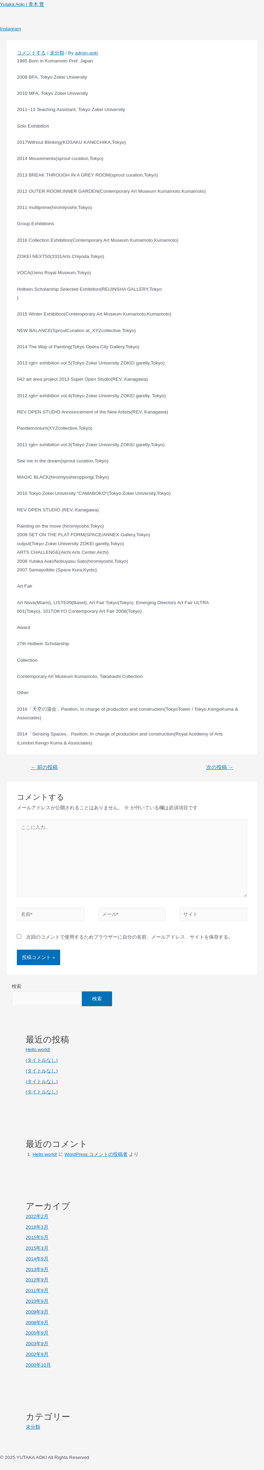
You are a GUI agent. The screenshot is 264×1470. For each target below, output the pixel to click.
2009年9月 (37, 1311)
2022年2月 (37, 1216)
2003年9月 (37, 1343)
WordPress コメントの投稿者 (96, 1154)
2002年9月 (37, 1354)
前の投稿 (44, 767)
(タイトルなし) (42, 1060)
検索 (16, 986)
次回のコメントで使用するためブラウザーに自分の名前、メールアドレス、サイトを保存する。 (129, 937)
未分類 (57, 53)
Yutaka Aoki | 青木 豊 (22, 4)
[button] (132, 20)
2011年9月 (37, 1290)
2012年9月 (37, 1279)
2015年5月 (37, 1237)
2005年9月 (37, 1333)
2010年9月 (37, 1301)
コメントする (31, 53)
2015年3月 (37, 1248)
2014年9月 (37, 1258)
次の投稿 (219, 767)
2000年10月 (38, 1365)
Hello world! (38, 1049)
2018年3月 (37, 1227)
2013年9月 (37, 1269)
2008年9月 (37, 1322)
